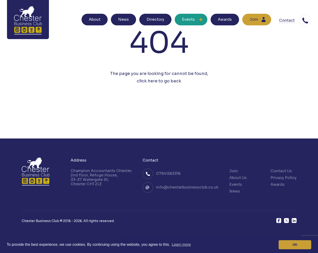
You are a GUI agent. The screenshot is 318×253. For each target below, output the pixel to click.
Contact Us (281, 171)
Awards (225, 19)
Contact (287, 20)
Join (254, 19)
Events (188, 19)
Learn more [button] (181, 244)
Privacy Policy (283, 177)
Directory (155, 19)
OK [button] (294, 244)
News (123, 19)
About (94, 19)
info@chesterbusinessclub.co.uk (187, 187)
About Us (238, 177)
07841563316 (168, 173)
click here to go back (159, 81)
